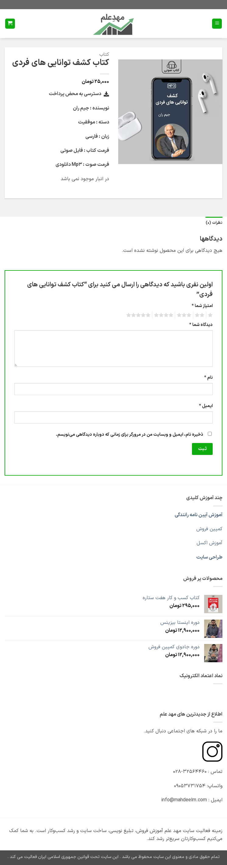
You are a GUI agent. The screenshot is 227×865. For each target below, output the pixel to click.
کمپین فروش (209, 529)
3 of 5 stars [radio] (185, 315)
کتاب (104, 54)
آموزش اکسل (209, 543)
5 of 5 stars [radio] (139, 315)
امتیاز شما (202, 306)
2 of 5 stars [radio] (200, 315)
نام (208, 377)
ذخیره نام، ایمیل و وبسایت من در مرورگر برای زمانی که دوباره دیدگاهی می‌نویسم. (129, 434)
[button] (217, 24)
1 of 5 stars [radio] (211, 315)
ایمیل (206, 406)
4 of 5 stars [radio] (164, 315)
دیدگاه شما (201, 325)
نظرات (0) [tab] (214, 223)
